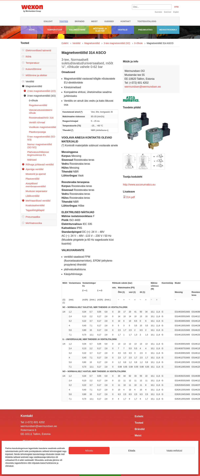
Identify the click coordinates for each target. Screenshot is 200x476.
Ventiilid (122, 30)
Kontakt (126, 21)
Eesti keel (167, 12)
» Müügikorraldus (31, 441)
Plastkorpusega (37, 131)
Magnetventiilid (34, 86)
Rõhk (32, 30)
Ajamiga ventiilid (34, 169)
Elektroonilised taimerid (38, 50)
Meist (94, 21)
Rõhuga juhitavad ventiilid (40, 164)
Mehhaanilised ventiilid (38, 200)
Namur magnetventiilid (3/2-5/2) (39, 146)
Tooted (63, 21)
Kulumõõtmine (77, 30)
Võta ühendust (100, 473)
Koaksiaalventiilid (35, 205)
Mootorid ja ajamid (36, 174)
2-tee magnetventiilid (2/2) (41, 91)
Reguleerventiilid (38, 105)
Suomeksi (158, 12)
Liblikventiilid (32, 195)
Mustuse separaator (37, 191)
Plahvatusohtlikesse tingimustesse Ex (38, 153)
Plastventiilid (32, 178)
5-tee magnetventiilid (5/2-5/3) (41, 138)
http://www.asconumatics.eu (139, 184)
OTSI (176, 7)
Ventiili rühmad (37, 122)
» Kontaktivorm (30, 446)
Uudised (109, 21)
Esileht (48, 21)
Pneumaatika (145, 30)
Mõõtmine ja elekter (100, 29)
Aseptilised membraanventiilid (36, 185)
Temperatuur (54, 30)
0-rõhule (33, 100)
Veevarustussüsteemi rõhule (40, 111)
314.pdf (130, 197)
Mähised (32, 159)
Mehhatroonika (168, 30)
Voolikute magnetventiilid (42, 127)
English (176, 12)
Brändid (80, 21)
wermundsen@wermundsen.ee (142, 86)
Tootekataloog (146, 21)
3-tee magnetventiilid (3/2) (41, 95)
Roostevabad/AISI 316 (41, 117)
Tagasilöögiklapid (35, 210)
